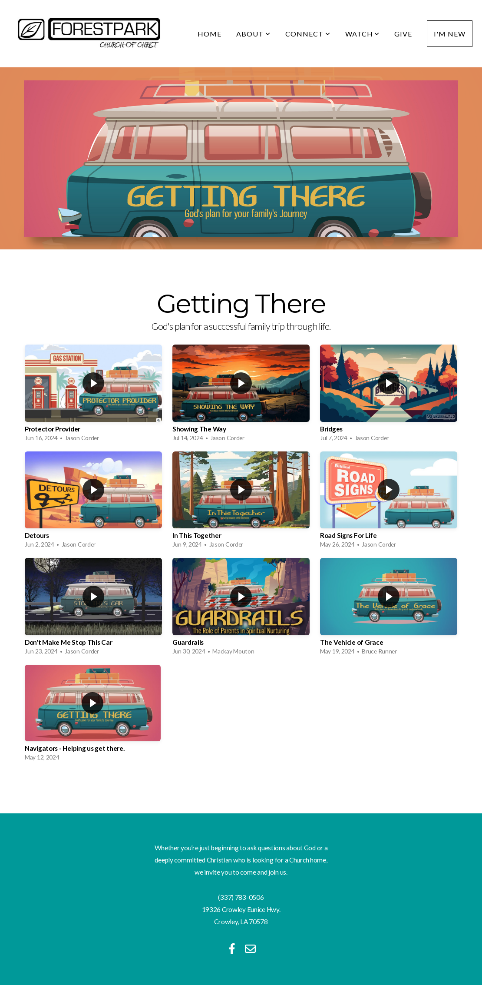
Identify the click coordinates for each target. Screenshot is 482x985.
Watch (362, 34)
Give (403, 34)
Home (209, 34)
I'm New (449, 34)
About (253, 34)
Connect (307, 34)
